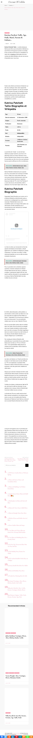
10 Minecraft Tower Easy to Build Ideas (17, 508)
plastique (13, 54)
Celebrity (7, 32)
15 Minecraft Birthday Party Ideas (16, 571)
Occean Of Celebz (16, 2)
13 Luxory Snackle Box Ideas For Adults (18, 565)
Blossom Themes (19, 734)
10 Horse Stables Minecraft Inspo (16, 525)
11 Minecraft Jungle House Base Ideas (17, 513)
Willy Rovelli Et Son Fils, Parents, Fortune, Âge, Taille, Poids (16, 717)
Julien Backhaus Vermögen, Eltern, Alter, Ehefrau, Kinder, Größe (16, 637)
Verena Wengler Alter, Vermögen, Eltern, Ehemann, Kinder (16, 677)
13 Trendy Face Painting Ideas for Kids (17, 576)
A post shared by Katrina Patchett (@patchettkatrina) (16, 242)
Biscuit (7, 43)
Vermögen (13, 633)
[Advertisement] (17, 20)
